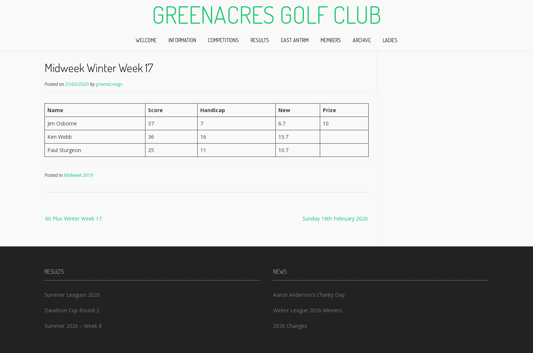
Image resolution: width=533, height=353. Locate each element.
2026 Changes (290, 325)
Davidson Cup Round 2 (71, 310)
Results (260, 40)
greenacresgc (109, 84)
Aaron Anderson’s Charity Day (309, 294)
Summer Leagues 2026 (72, 294)
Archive (362, 40)
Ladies (390, 40)
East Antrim (295, 40)
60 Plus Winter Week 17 (73, 218)
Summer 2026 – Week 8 (73, 325)
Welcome (146, 40)
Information (182, 40)
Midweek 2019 (78, 175)
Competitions (223, 40)
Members (331, 40)
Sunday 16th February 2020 (335, 218)
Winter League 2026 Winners (307, 310)
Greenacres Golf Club (266, 14)
